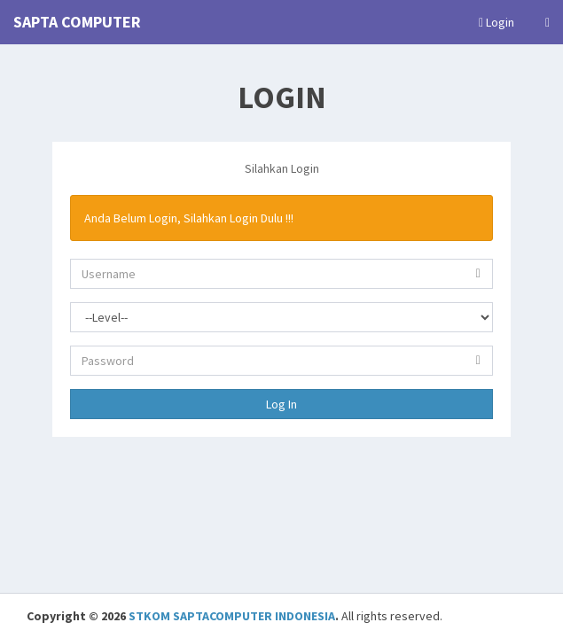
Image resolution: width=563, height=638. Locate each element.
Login (496, 22)
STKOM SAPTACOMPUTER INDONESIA (232, 616)
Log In (281, 404)
